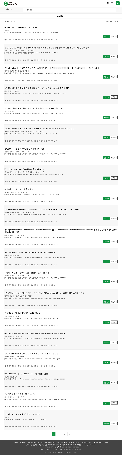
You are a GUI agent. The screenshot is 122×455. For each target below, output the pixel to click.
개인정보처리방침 (50, 452)
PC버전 (75, 452)
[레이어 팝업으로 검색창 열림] (118, 3)
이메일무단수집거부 (64, 452)
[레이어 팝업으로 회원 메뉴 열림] (108, 3)
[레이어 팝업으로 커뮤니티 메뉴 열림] (112, 3)
